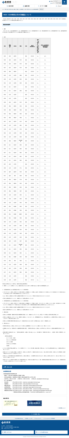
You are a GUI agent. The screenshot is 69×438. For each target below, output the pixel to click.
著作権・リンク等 (28, 418)
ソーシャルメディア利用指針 (49, 418)
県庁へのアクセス (8, 432)
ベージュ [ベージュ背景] (59, 1)
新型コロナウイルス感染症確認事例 (32, 9)
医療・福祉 (7, 9)
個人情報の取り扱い (19, 418)
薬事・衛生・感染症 (12, 9)
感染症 (17, 9)
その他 (25, 9)
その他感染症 (21, 9)
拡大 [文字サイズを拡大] (57, 3)
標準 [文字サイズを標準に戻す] (60, 3)
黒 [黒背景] (56, 1)
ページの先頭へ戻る (35, 414)
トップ (3, 9)
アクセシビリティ (38, 418)
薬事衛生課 (41, 9)
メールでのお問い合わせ (43, 432)
